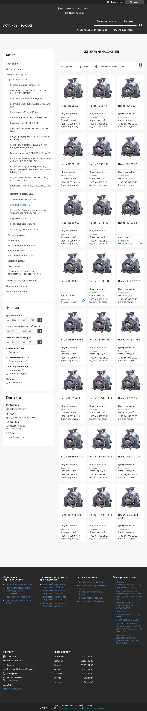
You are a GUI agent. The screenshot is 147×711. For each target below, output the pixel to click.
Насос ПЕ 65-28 (69, 105)
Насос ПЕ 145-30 (98, 222)
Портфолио (12, 63)
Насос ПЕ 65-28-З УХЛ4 (128, 516)
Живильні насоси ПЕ (20, 205)
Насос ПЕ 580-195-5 (129, 339)
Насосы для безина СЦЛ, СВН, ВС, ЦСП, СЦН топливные (18, 590)
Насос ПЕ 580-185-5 (100, 339)
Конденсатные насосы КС (22, 224)
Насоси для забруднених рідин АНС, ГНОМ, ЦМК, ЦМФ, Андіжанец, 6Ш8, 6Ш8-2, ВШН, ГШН (30, 169)
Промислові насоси (17, 79)
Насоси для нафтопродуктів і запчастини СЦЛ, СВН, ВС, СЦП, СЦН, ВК (30, 159)
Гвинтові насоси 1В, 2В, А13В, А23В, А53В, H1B (30, 187)
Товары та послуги (106, 21)
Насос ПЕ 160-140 (99, 281)
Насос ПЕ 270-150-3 (129, 398)
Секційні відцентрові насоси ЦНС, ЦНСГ (29, 117)
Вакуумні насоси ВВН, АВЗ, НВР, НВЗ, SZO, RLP (30, 105)
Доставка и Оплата (16, 286)
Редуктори (13, 240)
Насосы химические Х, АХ (18, 597)
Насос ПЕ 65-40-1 (70, 398)
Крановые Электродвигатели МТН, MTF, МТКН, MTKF (128, 585)
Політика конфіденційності (95, 708)
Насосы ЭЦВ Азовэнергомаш (24, 229)
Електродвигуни (16, 235)
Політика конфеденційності (21, 280)
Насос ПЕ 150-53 (127, 222)
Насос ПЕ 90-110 (70, 164)
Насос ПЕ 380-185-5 (129, 281)
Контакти (128, 21)
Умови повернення (16, 291)
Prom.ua (88, 705)
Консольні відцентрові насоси (25, 85)
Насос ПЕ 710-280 (71, 515)
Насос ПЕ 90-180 (98, 164)
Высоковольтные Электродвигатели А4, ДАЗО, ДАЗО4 (127, 605)
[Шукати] (140, 25)
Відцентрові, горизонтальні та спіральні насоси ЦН (30, 138)
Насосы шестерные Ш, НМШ (19, 584)
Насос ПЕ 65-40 (98, 105)
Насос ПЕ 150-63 (70, 281)
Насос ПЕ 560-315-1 (72, 456)
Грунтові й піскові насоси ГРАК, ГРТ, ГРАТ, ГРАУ (30, 129)
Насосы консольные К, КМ (92, 582)
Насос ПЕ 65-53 (127, 105)
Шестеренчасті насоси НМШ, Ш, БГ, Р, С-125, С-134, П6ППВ (28, 91)
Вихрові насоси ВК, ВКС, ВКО (24, 123)
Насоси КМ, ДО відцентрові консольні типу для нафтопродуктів (29, 211)
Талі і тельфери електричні (21, 245)
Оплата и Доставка (123, 30)
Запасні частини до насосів (21, 255)
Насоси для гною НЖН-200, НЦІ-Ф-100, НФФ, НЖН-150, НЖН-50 (29, 146)
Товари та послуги (16, 74)
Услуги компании (16, 250)
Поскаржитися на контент (70, 708)
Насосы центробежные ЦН (92, 601)
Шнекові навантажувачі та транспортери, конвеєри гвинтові (24, 272)
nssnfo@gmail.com (15, 437)
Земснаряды (14, 266)
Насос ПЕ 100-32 (127, 164)
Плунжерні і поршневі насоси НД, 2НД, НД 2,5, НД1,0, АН (29, 179)
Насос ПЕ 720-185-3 (100, 515)
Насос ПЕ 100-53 (70, 222)
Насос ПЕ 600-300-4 (100, 456)
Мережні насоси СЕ (19, 218)
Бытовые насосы (16, 261)
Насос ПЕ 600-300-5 (129, 456)
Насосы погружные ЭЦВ (91, 598)
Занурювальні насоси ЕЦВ (23, 199)
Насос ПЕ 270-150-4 (100, 398)
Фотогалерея (13, 69)
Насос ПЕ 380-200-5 (72, 339)
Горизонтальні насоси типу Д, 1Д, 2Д (28, 98)
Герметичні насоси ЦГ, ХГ (22, 194)
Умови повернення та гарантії (91, 30)
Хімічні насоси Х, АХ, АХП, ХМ (24, 112)
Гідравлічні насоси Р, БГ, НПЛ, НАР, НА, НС (30, 153)
